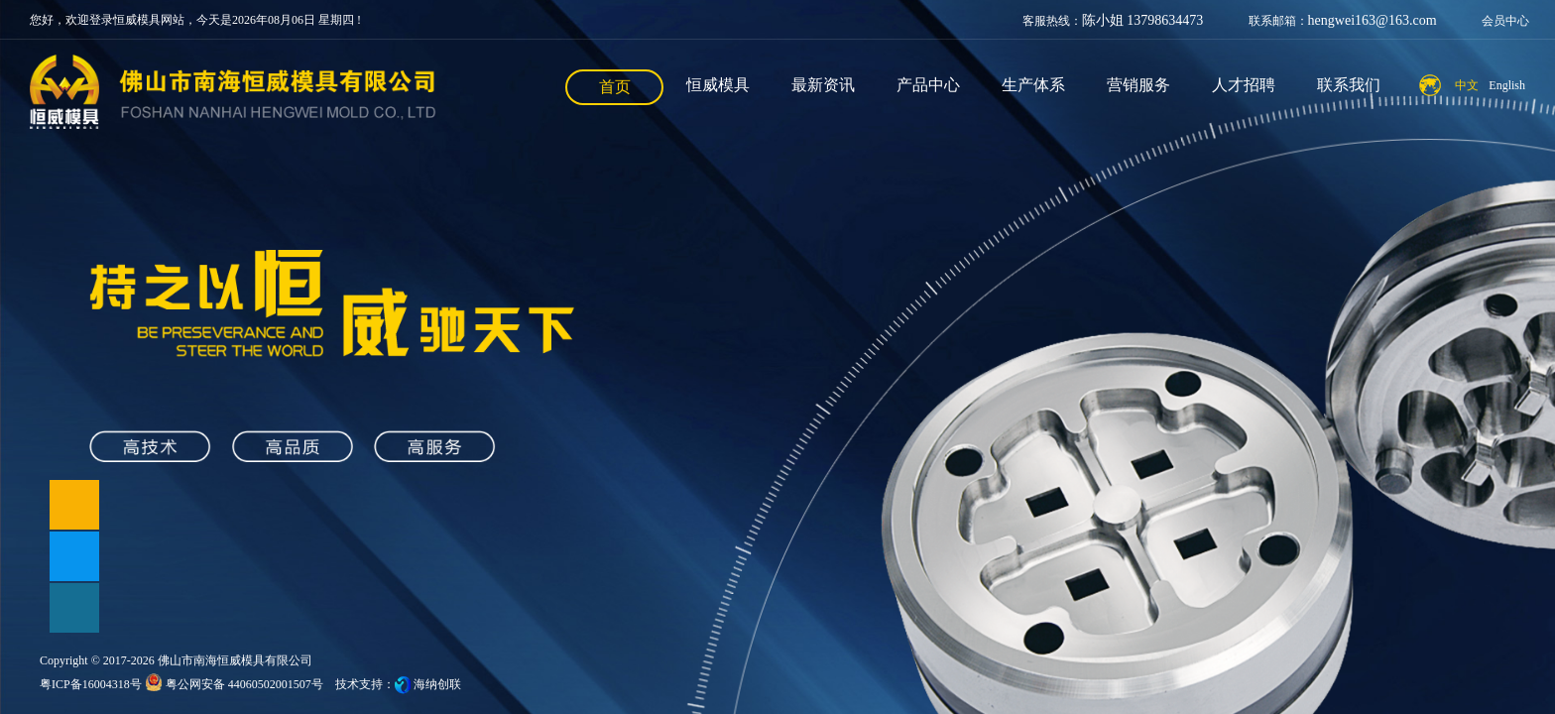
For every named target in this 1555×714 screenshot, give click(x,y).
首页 (615, 86)
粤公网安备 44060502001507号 (234, 684)
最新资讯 (823, 84)
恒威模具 (718, 84)
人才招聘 (1243, 84)
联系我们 (1348, 84)
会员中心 (1505, 21)
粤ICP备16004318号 (91, 684)
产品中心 (928, 84)
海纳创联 (437, 684)
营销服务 (1138, 84)
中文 (1467, 85)
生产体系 (1033, 84)
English (1507, 85)
